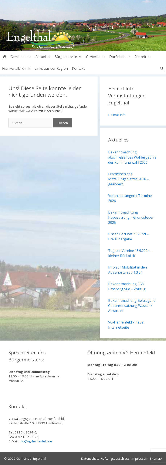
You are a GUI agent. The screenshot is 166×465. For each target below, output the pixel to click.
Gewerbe (96, 57)
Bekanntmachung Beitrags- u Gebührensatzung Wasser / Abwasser (131, 305)
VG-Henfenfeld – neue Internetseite (125, 325)
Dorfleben (120, 57)
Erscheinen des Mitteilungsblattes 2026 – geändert (128, 179)
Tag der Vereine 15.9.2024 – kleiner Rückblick (130, 253)
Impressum (139, 458)
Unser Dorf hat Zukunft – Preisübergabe (128, 236)
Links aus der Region (51, 68)
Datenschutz (90, 458)
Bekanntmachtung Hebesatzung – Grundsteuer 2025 (131, 217)
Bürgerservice (69, 57)
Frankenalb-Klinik (16, 68)
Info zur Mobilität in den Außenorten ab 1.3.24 (127, 270)
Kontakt (78, 68)
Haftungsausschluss (115, 458)
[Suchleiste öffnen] (161, 68)
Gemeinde (21, 57)
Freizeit (144, 57)
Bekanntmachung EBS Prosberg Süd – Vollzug (127, 286)
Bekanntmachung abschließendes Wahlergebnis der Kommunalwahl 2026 (132, 157)
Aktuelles (42, 56)
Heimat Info (117, 115)
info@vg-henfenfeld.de (35, 441)
